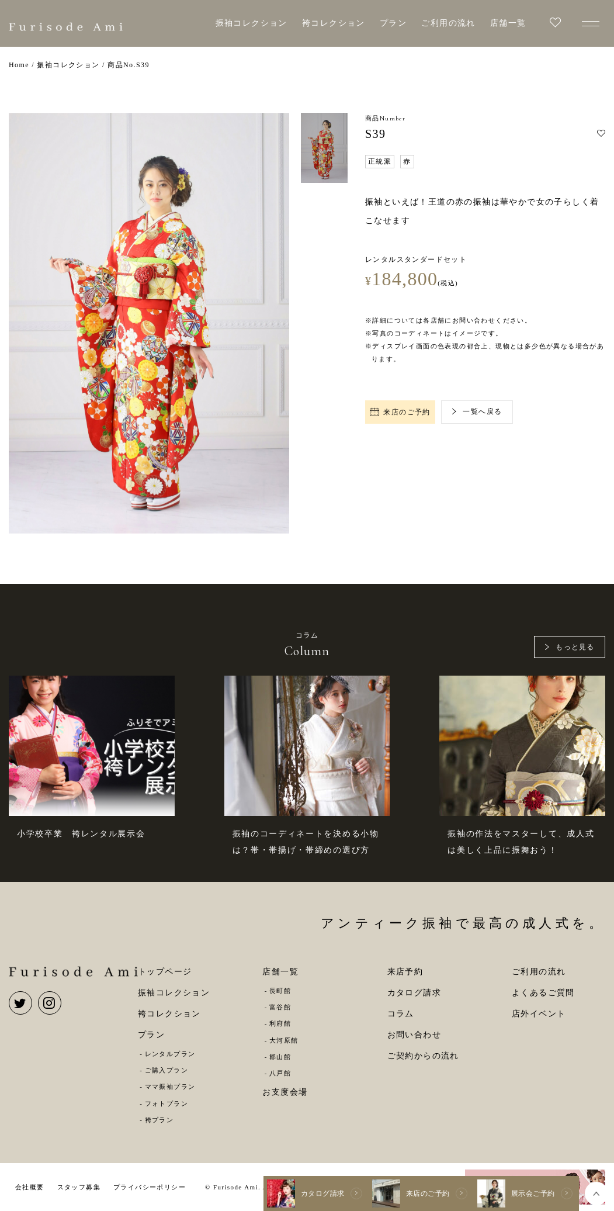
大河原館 (284, 1040)
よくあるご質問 (543, 992)
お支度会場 (284, 1092)
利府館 (280, 1023)
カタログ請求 (414, 992)
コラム (400, 1013)
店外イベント (539, 1013)
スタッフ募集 (78, 1187)
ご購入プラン (166, 1070)
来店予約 (405, 971)
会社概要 (29, 1187)
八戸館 (280, 1073)
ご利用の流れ (448, 23)
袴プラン (159, 1119)
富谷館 (280, 1007)
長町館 (280, 990)
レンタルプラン (170, 1053)
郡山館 (280, 1056)
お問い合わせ (414, 1034)
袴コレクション (333, 23)
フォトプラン (166, 1103)
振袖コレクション (251, 23)
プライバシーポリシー (149, 1187)
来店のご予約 (400, 412)
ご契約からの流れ (423, 1055)
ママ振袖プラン (170, 1086)
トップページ (165, 971)
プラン (393, 23)
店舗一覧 (508, 23)
